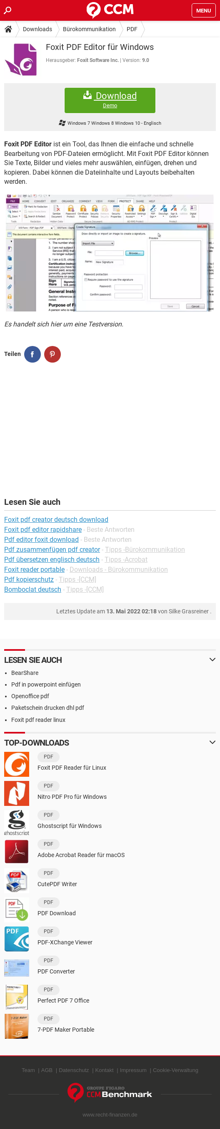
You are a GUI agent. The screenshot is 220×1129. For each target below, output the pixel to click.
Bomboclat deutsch (32, 589)
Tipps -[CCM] (77, 579)
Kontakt (104, 1070)
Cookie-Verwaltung (175, 1070)
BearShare (24, 672)
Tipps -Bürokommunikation (145, 549)
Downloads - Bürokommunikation (119, 569)
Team (28, 1070)
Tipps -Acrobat (126, 559)
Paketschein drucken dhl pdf (47, 707)
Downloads (37, 29)
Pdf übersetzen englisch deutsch (52, 559)
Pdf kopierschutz (29, 579)
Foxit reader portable (34, 569)
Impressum (133, 1070)
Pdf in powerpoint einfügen (46, 684)
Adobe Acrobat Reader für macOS (81, 855)
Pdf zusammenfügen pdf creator (52, 549)
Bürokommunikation (89, 29)
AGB (46, 1070)
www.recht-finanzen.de (110, 1115)
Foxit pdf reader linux (38, 719)
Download (110, 100)
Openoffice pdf (30, 696)
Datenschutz (74, 1070)
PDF (132, 29)
